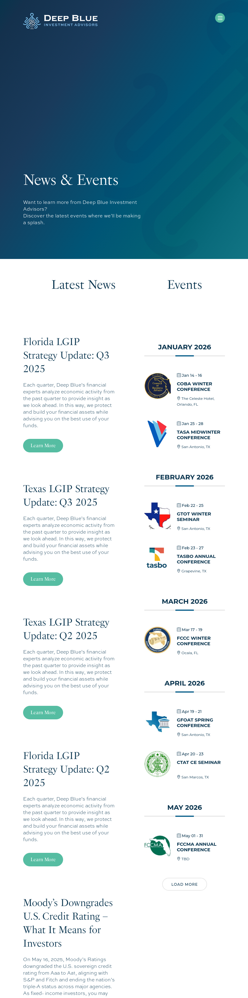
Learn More (43, 445)
